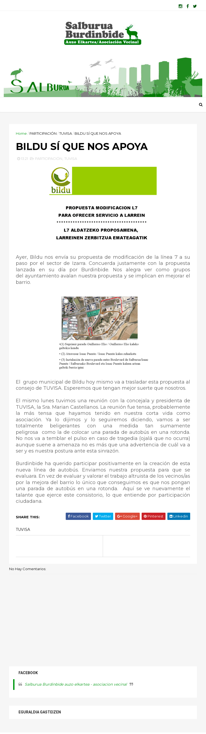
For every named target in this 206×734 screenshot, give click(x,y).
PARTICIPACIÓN (43, 133)
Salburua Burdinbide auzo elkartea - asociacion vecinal (76, 684)
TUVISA (65, 133)
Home (21, 133)
